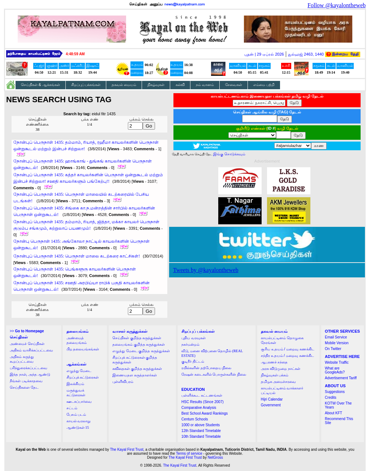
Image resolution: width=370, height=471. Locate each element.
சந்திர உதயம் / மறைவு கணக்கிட (287, 356)
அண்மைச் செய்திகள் (27, 344)
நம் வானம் (205, 85)
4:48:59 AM (75, 54)
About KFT (333, 413)
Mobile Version (337, 343)
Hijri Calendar (272, 399)
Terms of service (189, 453)
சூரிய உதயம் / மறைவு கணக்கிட (287, 349)
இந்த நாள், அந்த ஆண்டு (30, 374)
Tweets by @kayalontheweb (205, 270)
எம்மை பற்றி (264, 85)
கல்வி (180, 85)
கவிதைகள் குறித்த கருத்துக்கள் (137, 369)
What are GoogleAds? (335, 370)
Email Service (336, 337)
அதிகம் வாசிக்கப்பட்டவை (31, 350)
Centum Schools (194, 419)
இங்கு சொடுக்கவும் (229, 154)
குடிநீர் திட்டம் (192, 361)
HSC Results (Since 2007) (202, 402)
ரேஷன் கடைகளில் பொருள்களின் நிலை (213, 374)
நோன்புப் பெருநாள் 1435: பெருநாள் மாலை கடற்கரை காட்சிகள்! (76, 256)
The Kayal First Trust (126, 449)
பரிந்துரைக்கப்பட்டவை (28, 368)
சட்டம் (71, 408)
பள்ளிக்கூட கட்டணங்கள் (201, 395)
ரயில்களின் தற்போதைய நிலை (206, 368)
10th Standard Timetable (201, 436)
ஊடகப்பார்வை (79, 401)
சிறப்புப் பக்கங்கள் (86, 85)
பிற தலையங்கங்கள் (82, 349)
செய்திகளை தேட (24, 387)
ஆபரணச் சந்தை (274, 362)
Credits (330, 397)
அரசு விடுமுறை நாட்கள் (280, 369)
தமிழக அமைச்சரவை (278, 382)
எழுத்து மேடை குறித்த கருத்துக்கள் (141, 351)
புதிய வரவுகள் (193, 338)
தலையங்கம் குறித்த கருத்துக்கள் (138, 344)
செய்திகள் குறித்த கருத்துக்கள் (136, 338)
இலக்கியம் (75, 384)
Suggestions (335, 392)
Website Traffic (337, 362)
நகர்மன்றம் (190, 344)
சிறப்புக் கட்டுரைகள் (82, 377)
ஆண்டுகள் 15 (77, 427)
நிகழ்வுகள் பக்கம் (275, 375)
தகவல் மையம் (124, 85)
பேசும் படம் (76, 414)
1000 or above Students (200, 425)
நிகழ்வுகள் (155, 85)
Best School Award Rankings (204, 413)
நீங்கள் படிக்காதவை (26, 381)
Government (271, 405)
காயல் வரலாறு (78, 421)
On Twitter (333, 349)
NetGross (215, 457)
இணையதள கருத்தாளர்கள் (134, 375)
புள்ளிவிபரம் (122, 382)
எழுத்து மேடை (79, 371)
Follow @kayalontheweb (336, 5)
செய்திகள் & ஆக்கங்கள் (40, 85)
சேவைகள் (233, 85)
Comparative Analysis (198, 408)
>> (27, 331)
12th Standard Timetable (201, 431)
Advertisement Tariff (341, 378)
